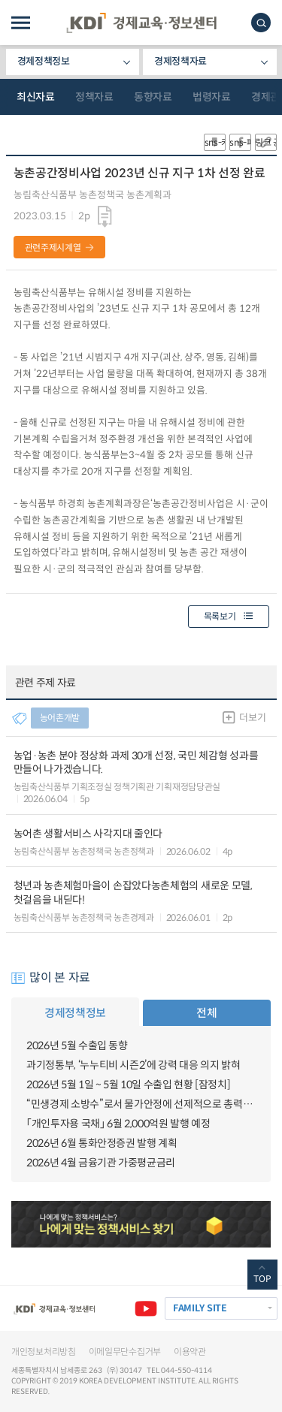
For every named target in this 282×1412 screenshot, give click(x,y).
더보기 (252, 717)
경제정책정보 (43, 61)
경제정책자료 (180, 61)
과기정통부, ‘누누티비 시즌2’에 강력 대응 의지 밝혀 (133, 1065)
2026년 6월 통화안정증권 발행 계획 (101, 1143)
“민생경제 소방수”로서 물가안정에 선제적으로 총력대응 (141, 1104)
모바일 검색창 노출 (261, 22)
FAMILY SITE (200, 1308)
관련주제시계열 (53, 247)
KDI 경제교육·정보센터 (141, 23)
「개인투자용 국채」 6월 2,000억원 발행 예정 (118, 1123)
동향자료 (152, 97)
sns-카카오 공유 (215, 142)
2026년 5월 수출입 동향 (77, 1045)
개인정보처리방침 (43, 1351)
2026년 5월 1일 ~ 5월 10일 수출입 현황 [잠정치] (128, 1084)
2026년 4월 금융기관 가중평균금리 (100, 1162)
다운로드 (105, 217)
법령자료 (211, 97)
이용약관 (190, 1351)
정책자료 (94, 97)
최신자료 (35, 97)
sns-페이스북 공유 (240, 142)
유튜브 (146, 1308)
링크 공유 (266, 142)
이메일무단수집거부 (125, 1351)
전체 (206, 1013)
